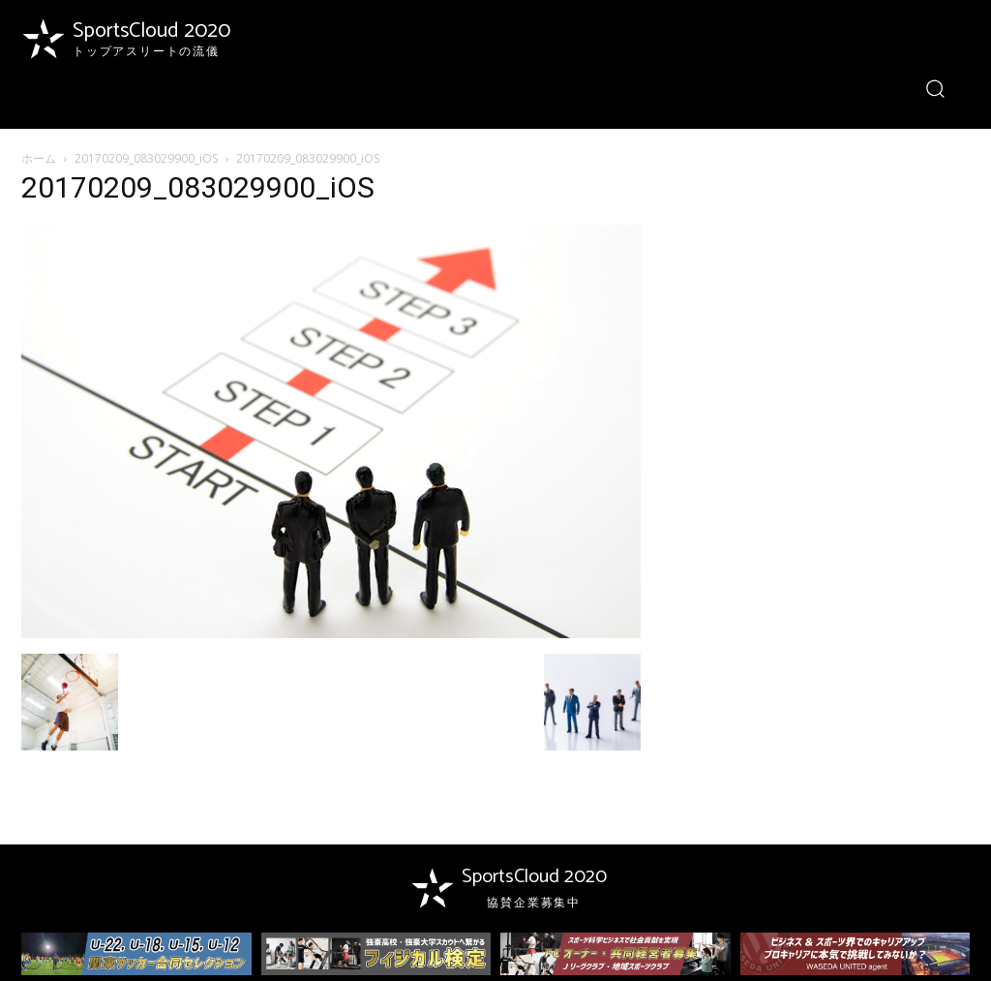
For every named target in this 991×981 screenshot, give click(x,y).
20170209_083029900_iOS (146, 158)
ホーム (38, 158)
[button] (935, 87)
